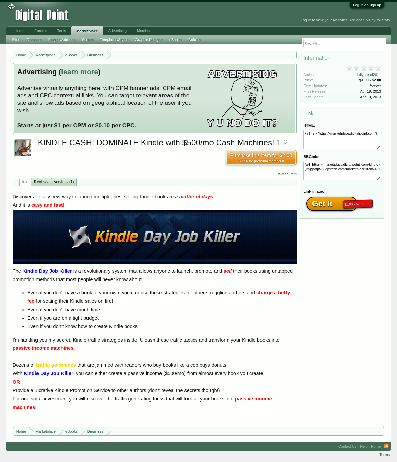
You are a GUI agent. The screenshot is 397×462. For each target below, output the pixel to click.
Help (364, 446)
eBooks (175, 40)
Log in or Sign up (367, 5)
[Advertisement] (152, 14)
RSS (386, 446)
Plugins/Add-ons (61, 40)
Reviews (41, 182)
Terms (384, 455)
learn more (79, 72)
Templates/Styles (114, 40)
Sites (16, 40)
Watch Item (287, 174)
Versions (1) (64, 182)
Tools (61, 31)
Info (25, 182)
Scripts (88, 40)
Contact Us (347, 446)
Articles (195, 40)
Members (144, 31)
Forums (40, 31)
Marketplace (87, 31)
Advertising (117, 31)
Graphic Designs (149, 40)
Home (19, 31)
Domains (34, 40)
